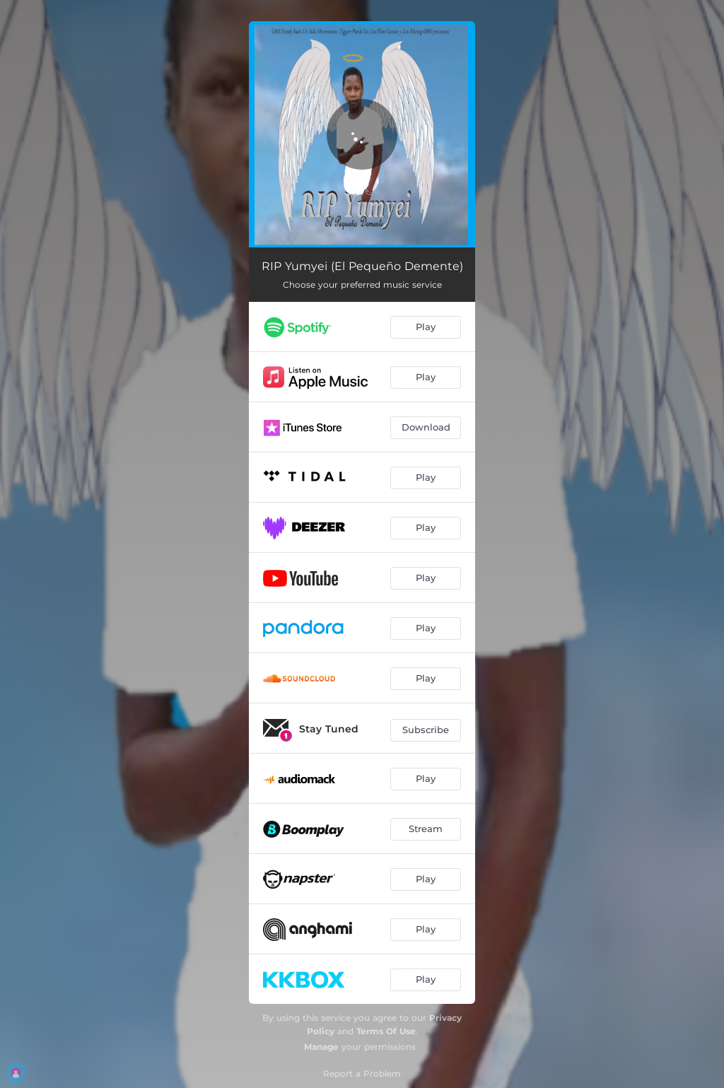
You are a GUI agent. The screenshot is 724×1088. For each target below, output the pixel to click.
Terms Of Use (386, 1031)
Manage (321, 1046)
